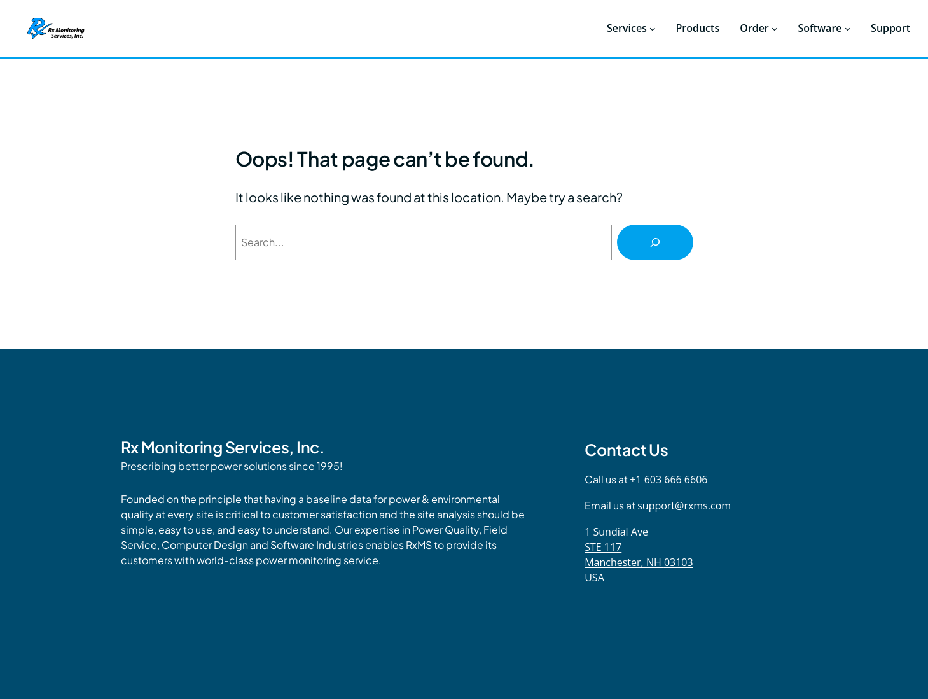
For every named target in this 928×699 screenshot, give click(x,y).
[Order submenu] (775, 28)
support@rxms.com (684, 506)
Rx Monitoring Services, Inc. (223, 447)
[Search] (655, 242)
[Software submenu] (848, 28)
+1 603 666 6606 (668, 480)
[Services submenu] (652, 28)
